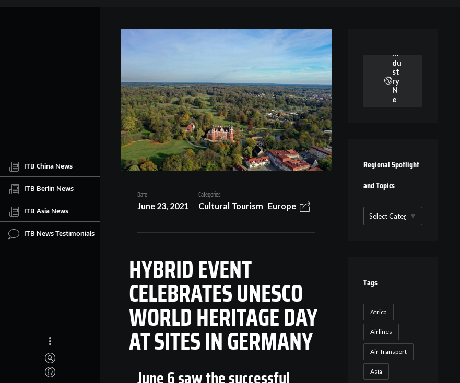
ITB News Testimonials (51, 234)
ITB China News (40, 166)
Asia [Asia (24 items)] (376, 371)
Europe (282, 206)
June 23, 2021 (162, 206)
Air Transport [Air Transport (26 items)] (388, 351)
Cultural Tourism (230, 206)
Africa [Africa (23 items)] (378, 312)
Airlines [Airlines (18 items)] (381, 332)
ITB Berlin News (41, 189)
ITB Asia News (38, 211)
